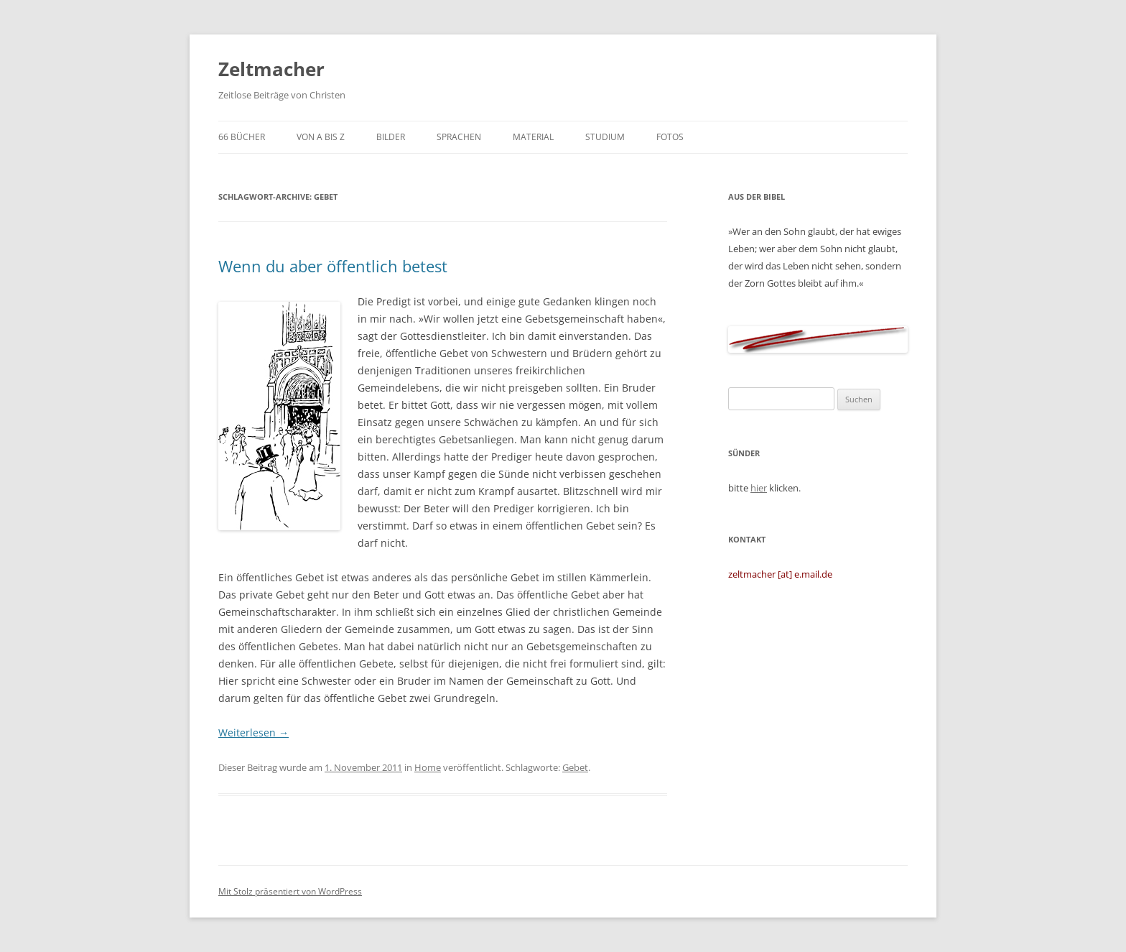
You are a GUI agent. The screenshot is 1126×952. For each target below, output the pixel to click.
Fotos (670, 137)
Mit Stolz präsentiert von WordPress (290, 891)
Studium (605, 137)
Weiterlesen (253, 732)
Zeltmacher (271, 69)
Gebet (575, 767)
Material (533, 137)
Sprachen (459, 137)
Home (427, 767)
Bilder (390, 137)
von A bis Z (321, 137)
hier (758, 487)
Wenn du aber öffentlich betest (332, 266)
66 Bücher (241, 137)
